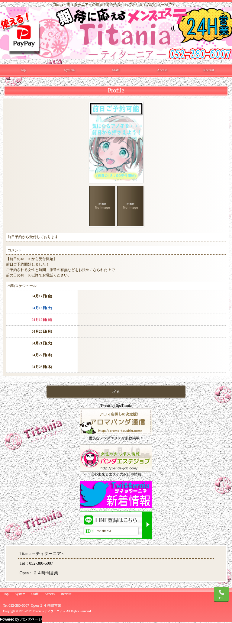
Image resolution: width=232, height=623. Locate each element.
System (69, 70)
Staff (116, 70)
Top (23, 70)
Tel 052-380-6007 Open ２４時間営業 (32, 605)
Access (162, 70)
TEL (221, 594)
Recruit (208, 70)
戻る (116, 391)
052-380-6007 (41, 563)
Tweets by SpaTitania (115, 405)
